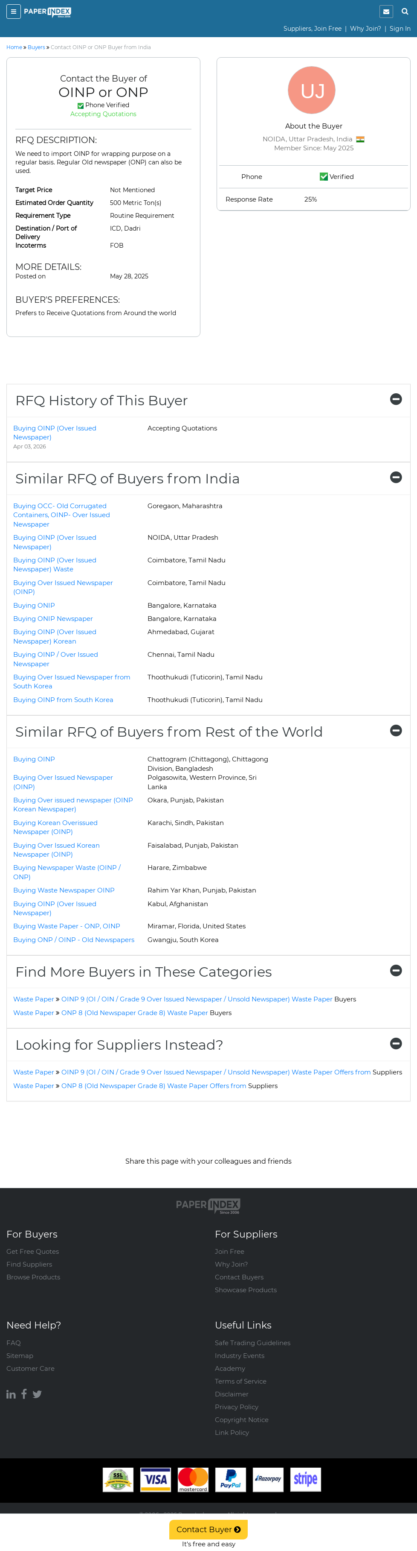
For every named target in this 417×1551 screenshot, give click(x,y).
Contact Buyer (208, 1529)
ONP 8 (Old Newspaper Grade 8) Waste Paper (146, 1013)
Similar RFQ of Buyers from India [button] (208, 478)
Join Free (229, 1251)
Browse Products (33, 1277)
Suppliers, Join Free (313, 28)
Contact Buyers (239, 1277)
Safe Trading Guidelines (252, 1343)
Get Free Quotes (32, 1251)
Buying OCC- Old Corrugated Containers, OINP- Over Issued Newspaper (61, 515)
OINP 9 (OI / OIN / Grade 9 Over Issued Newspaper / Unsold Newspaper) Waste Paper (208, 999)
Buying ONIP (34, 605)
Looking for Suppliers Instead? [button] (208, 1044)
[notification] (386, 11)
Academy (230, 1368)
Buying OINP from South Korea (63, 700)
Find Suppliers (29, 1264)
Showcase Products (246, 1290)
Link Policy (232, 1432)
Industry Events (239, 1356)
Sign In (400, 28)
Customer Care (30, 1368)
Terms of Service (240, 1381)
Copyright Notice (242, 1420)
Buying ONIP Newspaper (53, 619)
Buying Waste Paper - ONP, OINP (66, 926)
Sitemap (19, 1356)
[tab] (208, 400)
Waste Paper (33, 999)
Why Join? (365, 28)
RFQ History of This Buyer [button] (208, 400)
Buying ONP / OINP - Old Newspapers (73, 940)
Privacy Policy (236, 1407)
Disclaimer (232, 1394)
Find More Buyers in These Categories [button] (208, 971)
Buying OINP (34, 759)
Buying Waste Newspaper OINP (64, 890)
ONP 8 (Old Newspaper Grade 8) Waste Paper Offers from (169, 1086)
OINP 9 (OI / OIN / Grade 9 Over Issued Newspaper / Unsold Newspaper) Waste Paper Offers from (231, 1072)
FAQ (13, 1343)
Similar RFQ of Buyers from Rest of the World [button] (208, 731)
